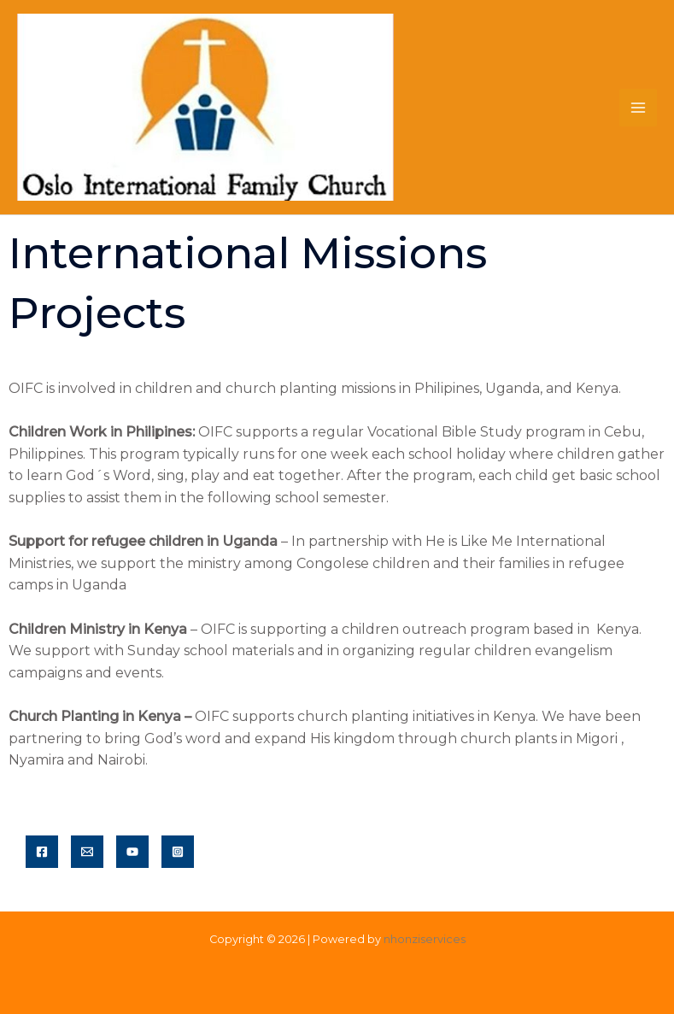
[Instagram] (177, 851)
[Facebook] (42, 851)
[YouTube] (132, 851)
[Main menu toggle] (638, 107)
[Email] (87, 851)
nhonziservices (425, 939)
